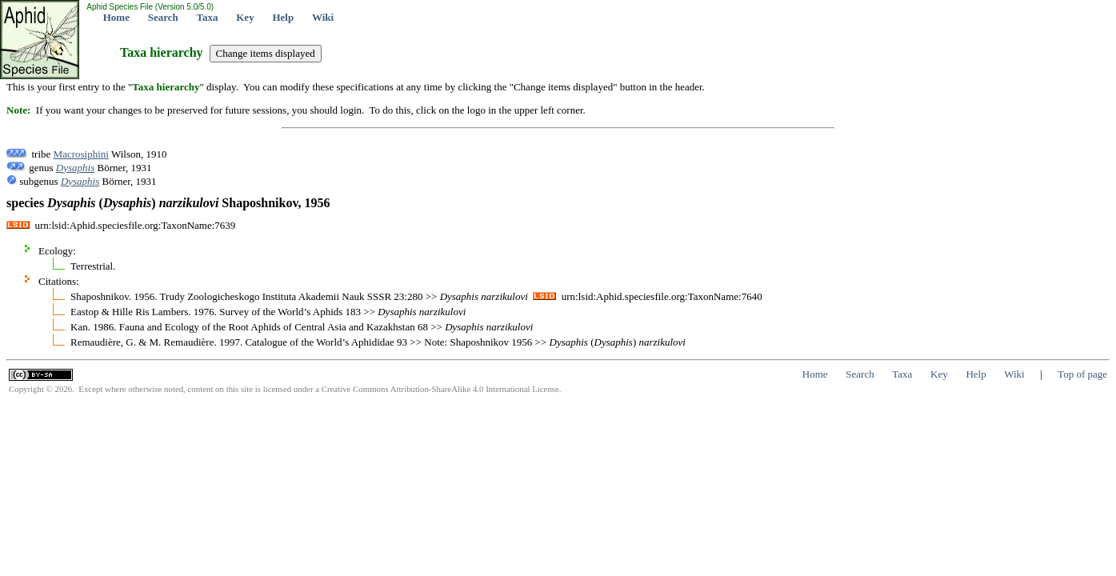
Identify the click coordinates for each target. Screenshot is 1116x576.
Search (163, 17)
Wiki (323, 17)
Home (116, 17)
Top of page (1082, 374)
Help (283, 17)
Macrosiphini (81, 154)
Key (245, 17)
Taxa (207, 17)
